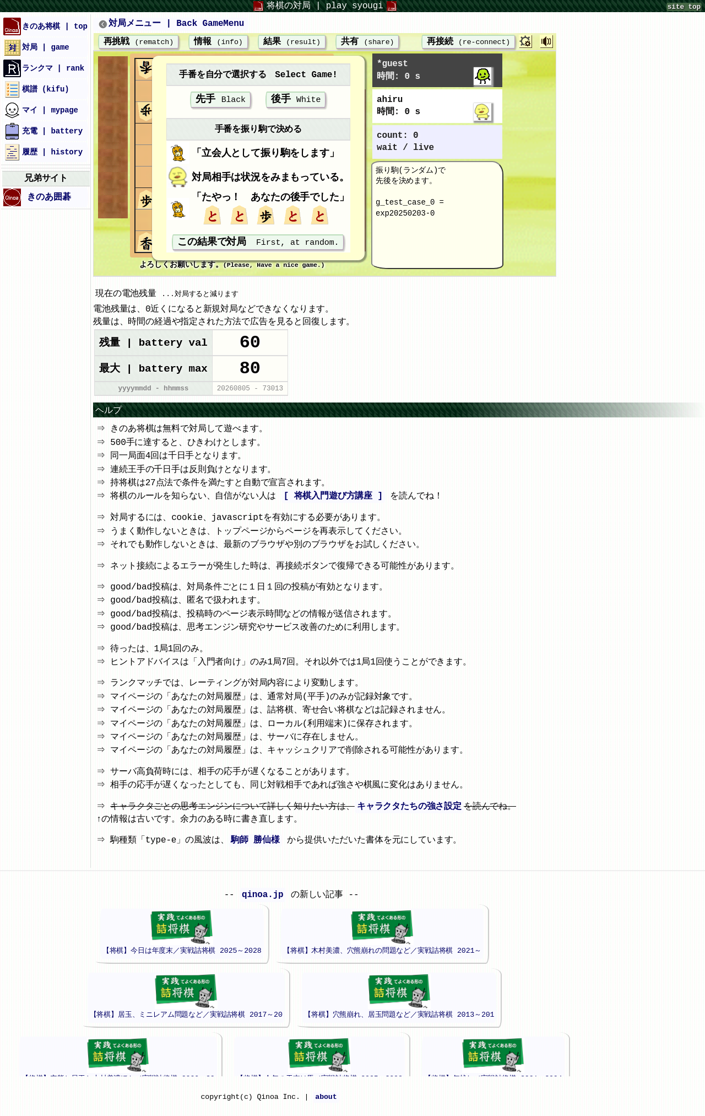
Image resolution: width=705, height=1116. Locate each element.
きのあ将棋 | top (45, 26)
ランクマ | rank (43, 68)
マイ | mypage (40, 110)
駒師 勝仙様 (257, 850)
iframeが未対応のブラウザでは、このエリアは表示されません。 (291, 984)
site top (684, 7)
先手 (221, 101)
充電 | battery (43, 131)
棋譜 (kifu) (36, 89)
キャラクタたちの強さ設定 (411, 816)
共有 (367, 42)
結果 (292, 42)
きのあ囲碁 (37, 197)
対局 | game (36, 47)
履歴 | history (43, 152)
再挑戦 (139, 42)
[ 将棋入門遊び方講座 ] (334, 506)
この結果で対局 (258, 246)
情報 (218, 42)
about (326, 1107)
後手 (296, 101)
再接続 (461, 42)
